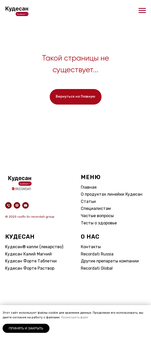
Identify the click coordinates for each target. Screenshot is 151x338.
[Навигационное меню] (142, 10)
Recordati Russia (97, 254)
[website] (17, 205)
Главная (89, 187)
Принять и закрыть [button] (26, 328)
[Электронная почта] (25, 205)
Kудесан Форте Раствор (29, 268)
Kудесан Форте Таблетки (31, 261)
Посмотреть (70, 317)
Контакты (91, 246)
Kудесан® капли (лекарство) (34, 246)
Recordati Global (97, 268)
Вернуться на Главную (75, 96)
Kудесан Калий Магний (28, 254)
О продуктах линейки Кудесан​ (111, 194)
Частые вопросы (97, 215)
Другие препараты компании (110, 261)
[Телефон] (8, 205)
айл (85, 317)
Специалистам (96, 208)
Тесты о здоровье (99, 223)
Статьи (88, 201)
